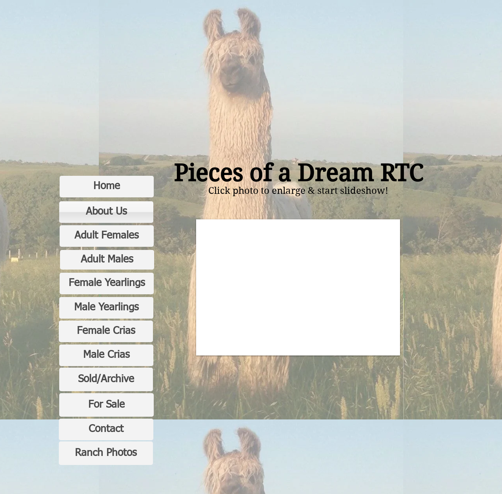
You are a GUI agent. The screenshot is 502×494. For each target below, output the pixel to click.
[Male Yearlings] (106, 308)
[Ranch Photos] (106, 453)
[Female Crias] (106, 331)
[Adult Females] (107, 236)
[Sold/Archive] (106, 379)
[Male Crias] (106, 355)
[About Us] (106, 212)
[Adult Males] (107, 260)
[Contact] (106, 429)
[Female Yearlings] (107, 283)
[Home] (107, 186)
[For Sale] (106, 405)
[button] (298, 287)
